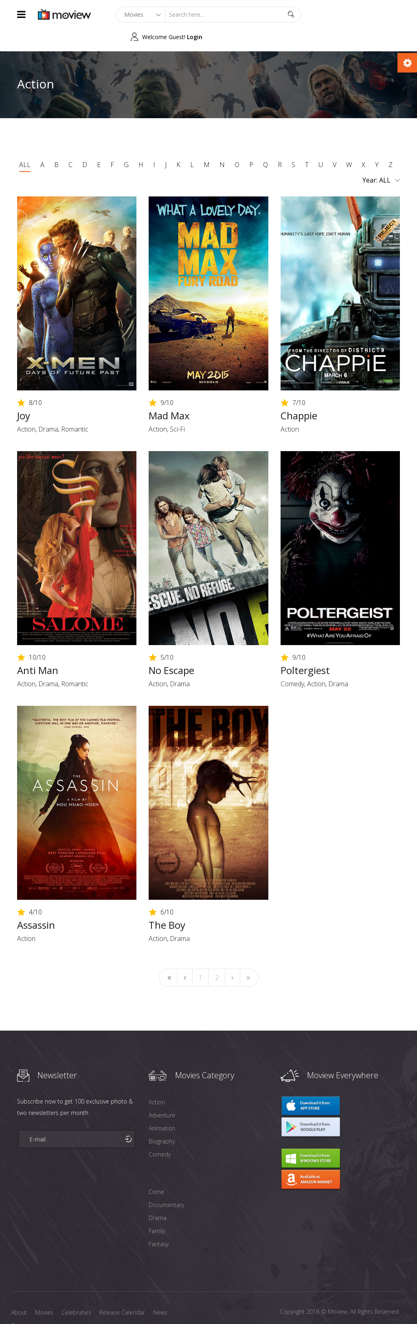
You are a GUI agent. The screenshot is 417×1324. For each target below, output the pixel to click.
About (19, 1290)
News (160, 1290)
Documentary (166, 1182)
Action (26, 406)
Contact (21, 1303)
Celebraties (76, 1290)
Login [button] (392, 14)
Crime (156, 1169)
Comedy (292, 661)
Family (157, 1208)
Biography (162, 1119)
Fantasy (159, 1221)
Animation (162, 1106)
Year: (381, 158)
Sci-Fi (177, 406)
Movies (44, 1290)
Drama (48, 406)
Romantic (74, 406)
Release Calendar (122, 1290)
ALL (25, 142)
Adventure (162, 1093)
